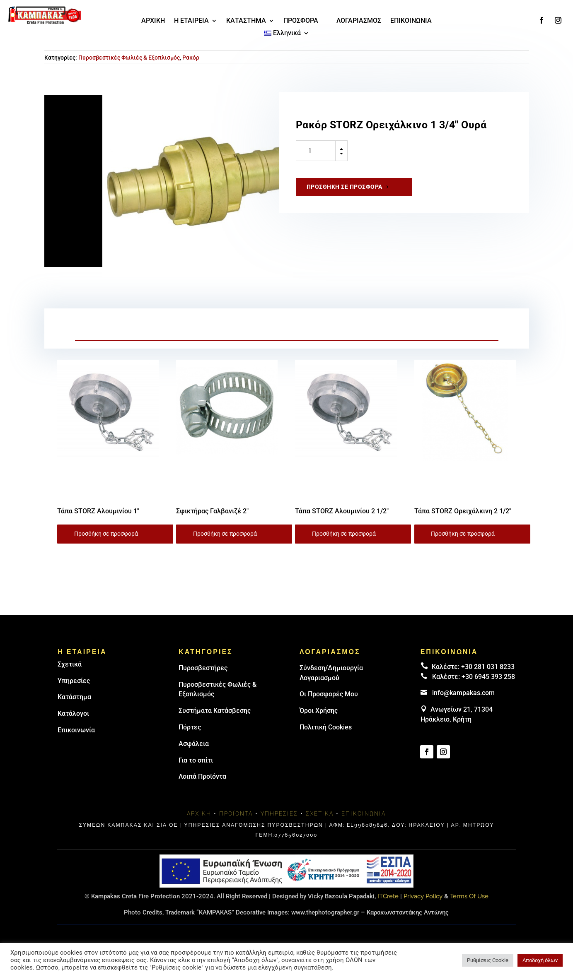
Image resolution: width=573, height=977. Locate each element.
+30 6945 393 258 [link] (488, 677)
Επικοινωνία (76, 730)
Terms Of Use (469, 896)
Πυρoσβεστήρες (203, 668)
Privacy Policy (423, 896)
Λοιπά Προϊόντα (202, 776)
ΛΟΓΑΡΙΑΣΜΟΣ (358, 21)
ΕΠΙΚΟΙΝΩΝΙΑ (411, 21)
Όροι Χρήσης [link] (319, 711)
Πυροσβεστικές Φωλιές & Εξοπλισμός (129, 57)
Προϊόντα (236, 813)
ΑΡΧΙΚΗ (153, 21)
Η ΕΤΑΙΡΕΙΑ (191, 21)
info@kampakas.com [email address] (463, 693)
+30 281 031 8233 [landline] (488, 667)
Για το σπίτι (196, 760)
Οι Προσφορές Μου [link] (329, 694)
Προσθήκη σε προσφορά (344, 186)
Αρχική (199, 813)
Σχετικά (70, 664)
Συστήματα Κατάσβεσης (215, 711)
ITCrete (388, 896)
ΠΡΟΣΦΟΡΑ (300, 21)
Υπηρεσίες (74, 681)
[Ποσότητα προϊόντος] (315, 150)
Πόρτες (190, 727)
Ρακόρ (190, 57)
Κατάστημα (74, 697)
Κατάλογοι (73, 713)
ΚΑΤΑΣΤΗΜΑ (246, 21)
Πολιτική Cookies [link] (326, 727)
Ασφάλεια (194, 744)
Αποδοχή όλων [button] (540, 960)
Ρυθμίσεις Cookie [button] (487, 960)
